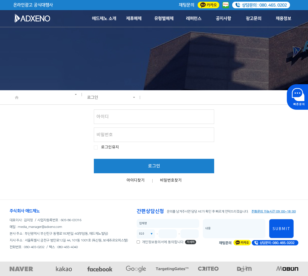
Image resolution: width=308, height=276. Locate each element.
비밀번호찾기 (171, 180)
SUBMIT (281, 229)
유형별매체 (163, 18)
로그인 (111, 97)
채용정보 (283, 18)
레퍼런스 (193, 18)
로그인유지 (110, 147)
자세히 (191, 242)
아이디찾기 (136, 180)
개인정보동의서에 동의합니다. (163, 242)
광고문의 (253, 18)
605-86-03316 (71, 220)
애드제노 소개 (104, 18)
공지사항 (223, 18)
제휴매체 (133, 18)
